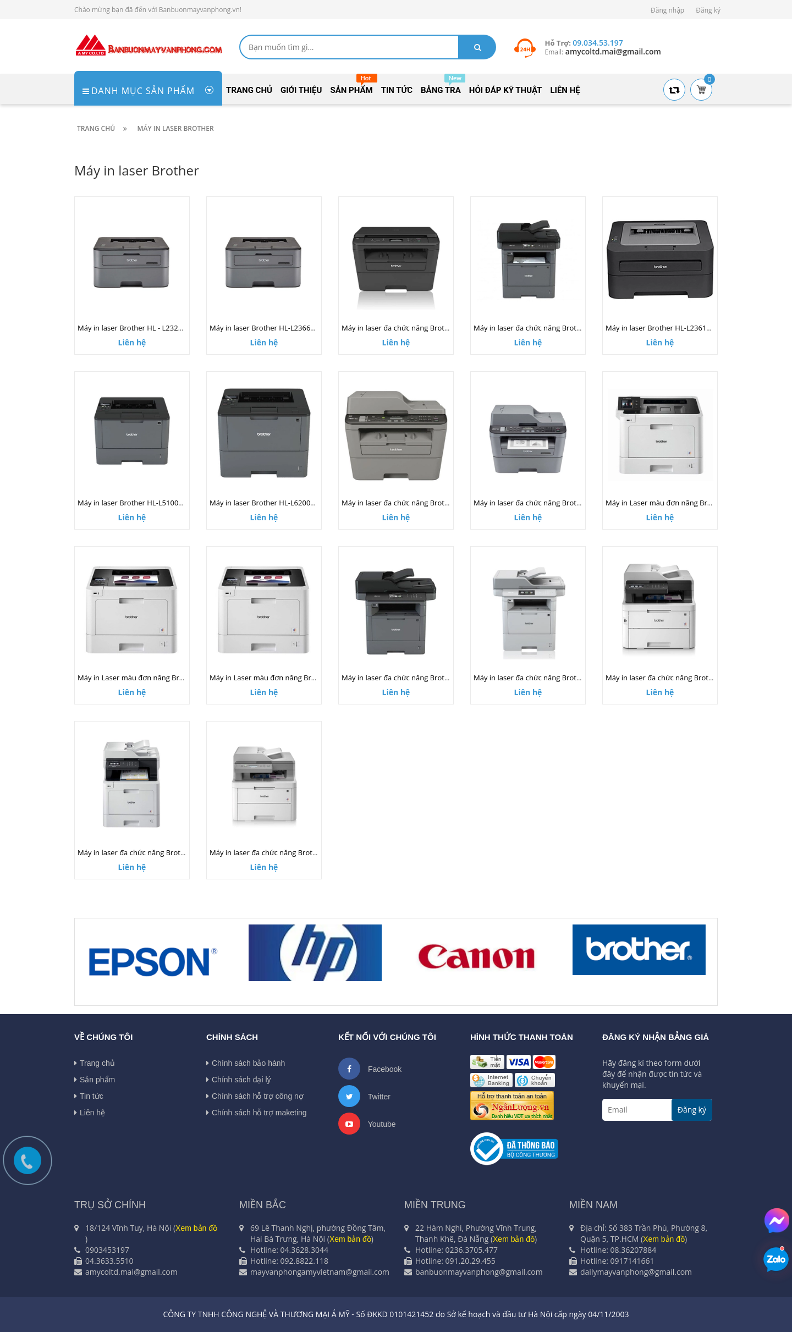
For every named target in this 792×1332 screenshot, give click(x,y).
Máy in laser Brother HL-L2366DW (266, 328)
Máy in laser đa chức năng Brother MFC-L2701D (421, 503)
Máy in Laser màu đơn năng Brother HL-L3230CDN (294, 677)
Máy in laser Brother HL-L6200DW (266, 503)
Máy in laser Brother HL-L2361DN (661, 328)
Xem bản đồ (196, 1228)
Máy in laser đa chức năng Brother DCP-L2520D (420, 328)
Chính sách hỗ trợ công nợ (255, 1096)
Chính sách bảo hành (245, 1063)
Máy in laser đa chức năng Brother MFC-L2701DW (556, 503)
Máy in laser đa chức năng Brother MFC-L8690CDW (162, 852)
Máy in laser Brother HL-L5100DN (133, 503)
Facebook (370, 1069)
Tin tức (88, 1096)
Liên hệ (89, 1112)
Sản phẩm (94, 1079)
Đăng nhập (667, 10)
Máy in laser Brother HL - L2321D (133, 328)
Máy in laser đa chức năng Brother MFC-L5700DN (555, 328)
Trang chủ (94, 1063)
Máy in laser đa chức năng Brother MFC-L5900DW (424, 677)
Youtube (367, 1124)
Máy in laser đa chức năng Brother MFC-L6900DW (556, 677)
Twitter (364, 1096)
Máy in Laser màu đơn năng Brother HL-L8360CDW (690, 503)
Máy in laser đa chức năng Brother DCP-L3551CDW (294, 852)
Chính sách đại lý (238, 1079)
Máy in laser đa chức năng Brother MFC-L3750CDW (690, 677)
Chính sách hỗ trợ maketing (256, 1112)
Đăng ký (708, 10)
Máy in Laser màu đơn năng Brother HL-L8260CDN (162, 677)
